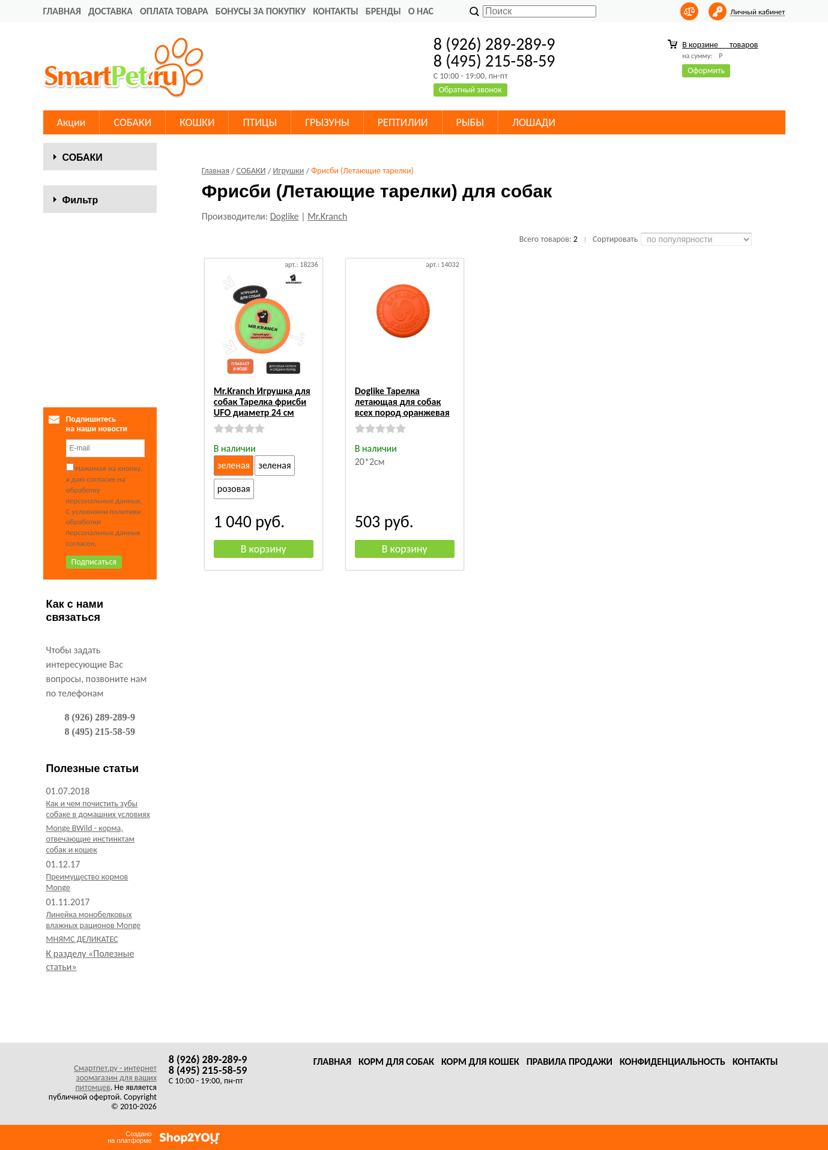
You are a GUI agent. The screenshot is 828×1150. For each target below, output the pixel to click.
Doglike (284, 216)
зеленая (233, 465)
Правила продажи (569, 1061)
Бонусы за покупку (261, 11)
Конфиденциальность (672, 1061)
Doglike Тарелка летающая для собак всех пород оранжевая (402, 401)
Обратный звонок (470, 90)
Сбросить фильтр (100, 423)
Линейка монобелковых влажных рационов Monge (93, 978)
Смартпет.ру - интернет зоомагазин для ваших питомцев (115, 1077)
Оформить (706, 70)
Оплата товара (174, 11)
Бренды (383, 11)
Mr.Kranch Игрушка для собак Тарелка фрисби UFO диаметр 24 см (262, 401)
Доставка (110, 11)
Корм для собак (396, 1061)
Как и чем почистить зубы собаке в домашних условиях (98, 867)
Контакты (335, 11)
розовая (233, 488)
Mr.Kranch (327, 216)
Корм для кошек (480, 1061)
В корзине (720, 45)
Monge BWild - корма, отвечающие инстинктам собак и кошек (90, 898)
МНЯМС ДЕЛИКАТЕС (82, 998)
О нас (421, 11)
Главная (62, 11)
